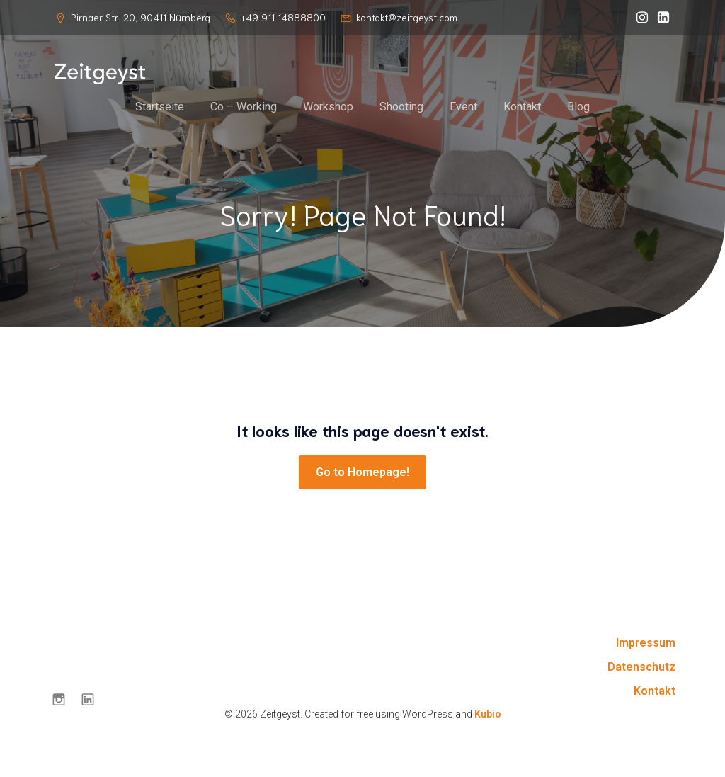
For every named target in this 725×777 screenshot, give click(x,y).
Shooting (401, 107)
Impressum (645, 645)
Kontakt (522, 107)
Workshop (328, 107)
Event (463, 107)
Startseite (159, 107)
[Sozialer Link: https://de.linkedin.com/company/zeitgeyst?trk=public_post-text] (659, 17)
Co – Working (243, 107)
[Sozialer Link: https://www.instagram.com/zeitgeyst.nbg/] (638, 17)
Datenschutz (641, 669)
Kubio (487, 716)
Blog (578, 107)
